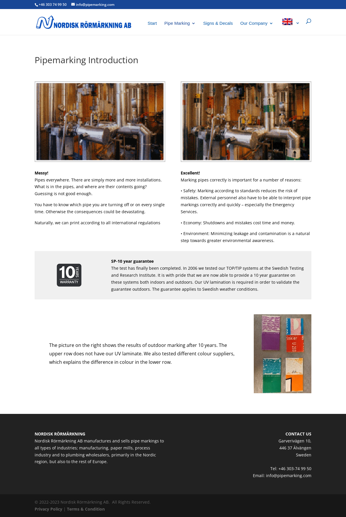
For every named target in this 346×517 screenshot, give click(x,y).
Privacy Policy (48, 509)
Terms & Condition (86, 509)
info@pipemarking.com (288, 475)
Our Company (253, 23)
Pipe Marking (177, 23)
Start (152, 23)
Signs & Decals (218, 23)
